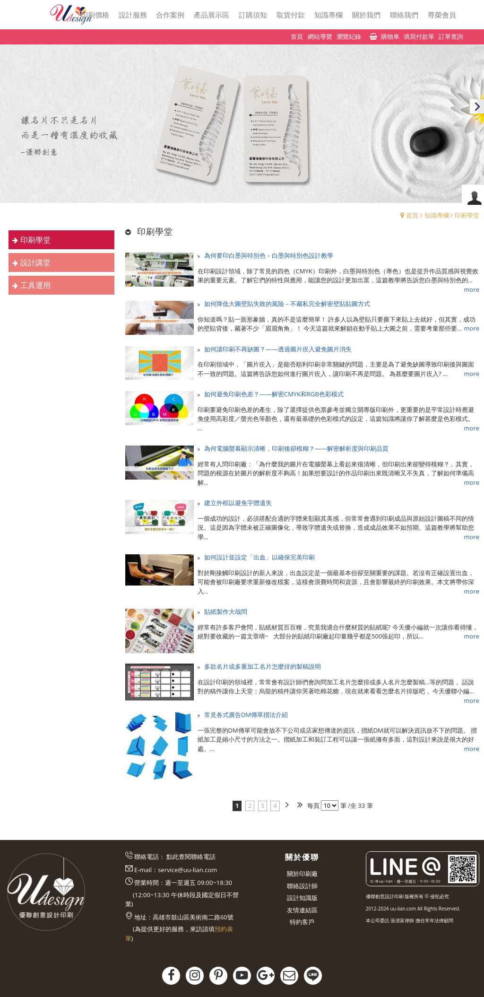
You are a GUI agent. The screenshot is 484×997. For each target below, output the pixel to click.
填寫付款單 (419, 36)
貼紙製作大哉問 (225, 611)
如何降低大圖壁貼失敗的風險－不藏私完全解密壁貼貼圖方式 (287, 303)
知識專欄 (436, 215)
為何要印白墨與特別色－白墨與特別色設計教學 (268, 255)
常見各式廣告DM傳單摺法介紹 (246, 714)
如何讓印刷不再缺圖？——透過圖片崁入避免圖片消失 (278, 349)
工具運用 (35, 285)
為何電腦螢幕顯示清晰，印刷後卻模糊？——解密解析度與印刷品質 (296, 448)
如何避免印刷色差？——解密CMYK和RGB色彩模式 (274, 394)
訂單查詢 (451, 36)
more (471, 289)
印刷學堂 (467, 215)
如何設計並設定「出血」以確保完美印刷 (259, 557)
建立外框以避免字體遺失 (238, 502)
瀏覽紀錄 (349, 36)
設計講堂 (35, 262)
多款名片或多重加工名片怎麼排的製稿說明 (262, 666)
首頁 (412, 215)
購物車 (390, 36)
